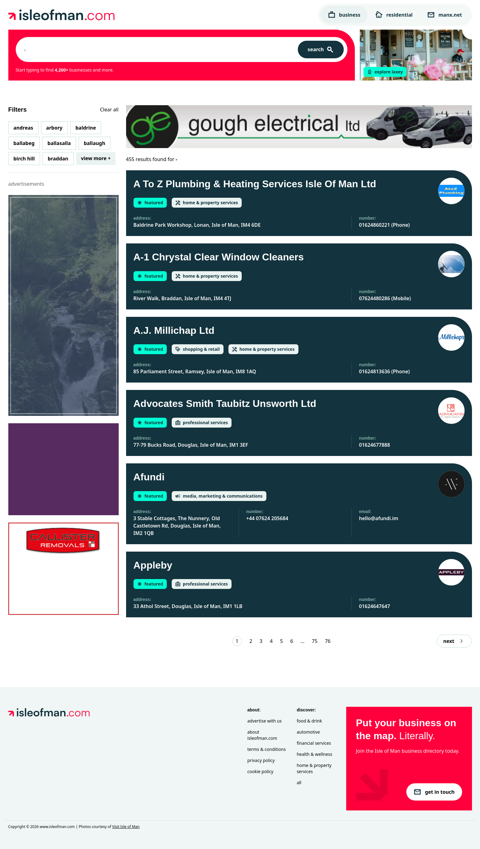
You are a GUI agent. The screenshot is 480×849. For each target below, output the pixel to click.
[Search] (321, 49)
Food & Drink (309, 721)
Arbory (54, 127)
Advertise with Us (264, 721)
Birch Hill (24, 158)
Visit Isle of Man (126, 826)
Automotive (308, 732)
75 (315, 641)
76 (327, 641)
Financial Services (314, 743)
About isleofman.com (262, 735)
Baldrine (86, 127)
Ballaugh (94, 143)
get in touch (434, 792)
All (299, 782)
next (454, 641)
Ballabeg (24, 143)
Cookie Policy (260, 771)
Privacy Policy (261, 760)
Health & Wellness (314, 754)
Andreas (23, 127)
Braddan (58, 158)
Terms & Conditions (266, 749)
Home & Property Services (314, 768)
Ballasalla (59, 143)
